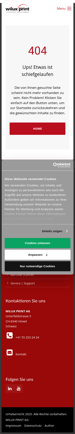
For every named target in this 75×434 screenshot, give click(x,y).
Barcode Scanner (22, 275)
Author (49, 425)
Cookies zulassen (37, 243)
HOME (37, 128)
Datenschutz (33, 425)
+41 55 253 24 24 (27, 337)
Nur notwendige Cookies (37, 266)
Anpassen (37, 254)
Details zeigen (52, 231)
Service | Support (23, 283)
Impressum (13, 425)
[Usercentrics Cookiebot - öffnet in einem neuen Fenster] (53, 165)
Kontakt (21, 354)
